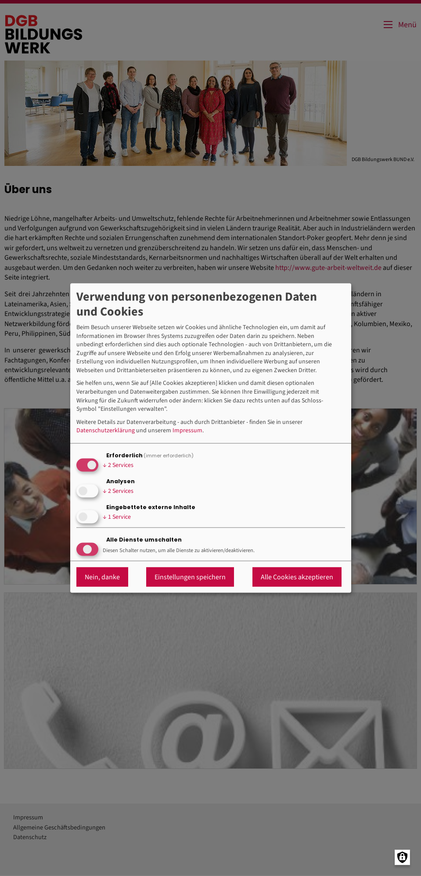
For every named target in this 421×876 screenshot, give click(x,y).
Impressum (187, 431)
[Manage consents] (402, 857)
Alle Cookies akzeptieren (297, 577)
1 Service (117, 517)
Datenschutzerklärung (105, 431)
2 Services (118, 465)
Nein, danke (102, 577)
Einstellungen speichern (190, 577)
